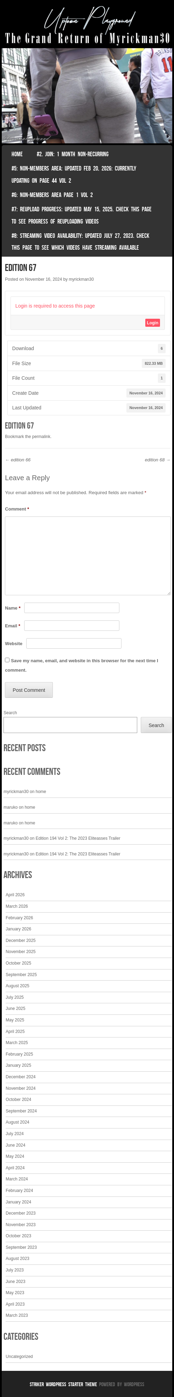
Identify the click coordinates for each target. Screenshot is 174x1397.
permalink (41, 436)
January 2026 (18, 929)
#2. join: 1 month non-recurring (73, 154)
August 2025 (17, 985)
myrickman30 (81, 279)
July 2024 (14, 1133)
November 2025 (20, 951)
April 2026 (15, 894)
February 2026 (19, 917)
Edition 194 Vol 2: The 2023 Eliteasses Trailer (78, 838)
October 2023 (18, 1235)
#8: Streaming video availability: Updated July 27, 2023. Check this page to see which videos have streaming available (80, 241)
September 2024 (21, 1111)
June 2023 (15, 1281)
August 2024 (17, 1122)
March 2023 (17, 1315)
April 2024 (15, 1167)
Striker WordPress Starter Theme (63, 1384)
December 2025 (20, 940)
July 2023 (14, 1270)
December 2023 (20, 1213)
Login (153, 322)
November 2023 (20, 1224)
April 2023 (15, 1304)
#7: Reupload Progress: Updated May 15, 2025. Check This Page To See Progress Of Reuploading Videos (82, 215)
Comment (17, 509)
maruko (11, 807)
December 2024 (20, 1076)
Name (12, 608)
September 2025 (21, 974)
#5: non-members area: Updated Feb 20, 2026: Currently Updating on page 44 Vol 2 (74, 174)
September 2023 (21, 1247)
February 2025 (19, 1054)
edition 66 (17, 459)
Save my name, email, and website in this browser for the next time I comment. (81, 665)
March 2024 (17, 1179)
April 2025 (15, 1031)
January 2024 (18, 1202)
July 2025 (14, 997)
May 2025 (15, 1020)
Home (17, 154)
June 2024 (15, 1145)
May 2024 (15, 1156)
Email (12, 625)
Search (10, 712)
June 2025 (15, 1008)
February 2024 (19, 1190)
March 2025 (17, 1042)
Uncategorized (19, 1356)
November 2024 (20, 1088)
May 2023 (15, 1292)
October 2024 (18, 1099)
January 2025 (18, 1065)
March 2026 (17, 906)
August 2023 (17, 1258)
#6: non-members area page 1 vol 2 (52, 194)
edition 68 (157, 459)
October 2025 (18, 963)
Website (13, 643)
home (41, 791)
